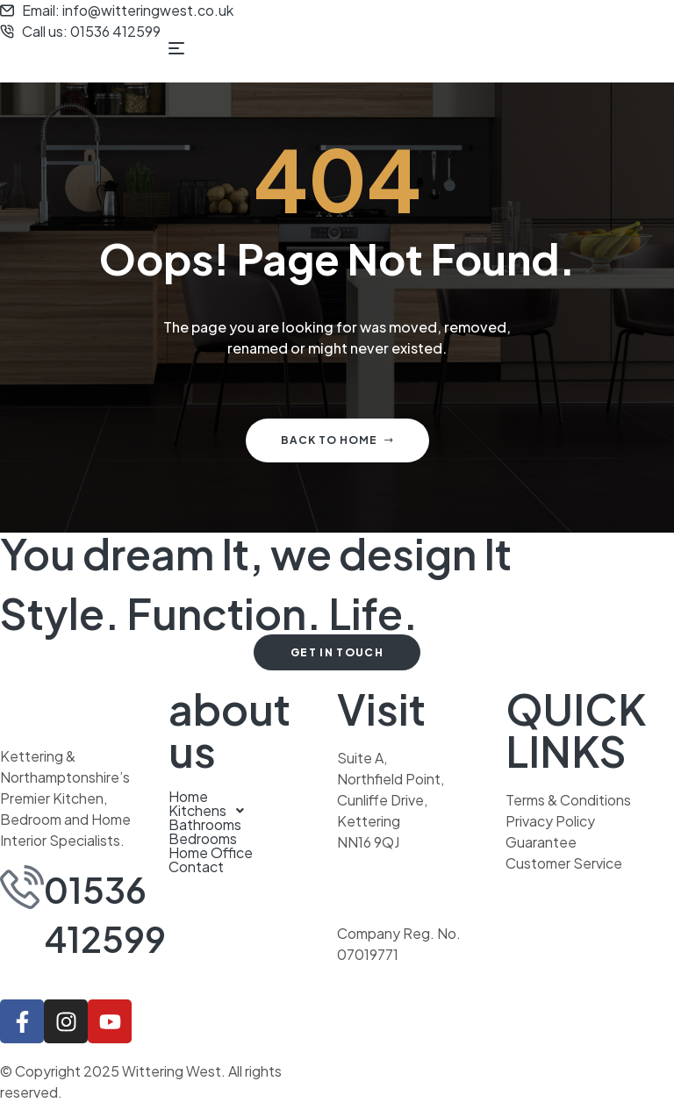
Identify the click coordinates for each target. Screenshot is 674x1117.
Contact (196, 867)
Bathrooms (204, 825)
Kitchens (211, 811)
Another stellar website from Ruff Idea (460, 1071)
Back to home (337, 440)
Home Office (210, 853)
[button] (252, 811)
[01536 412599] (22, 887)
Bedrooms (202, 839)
